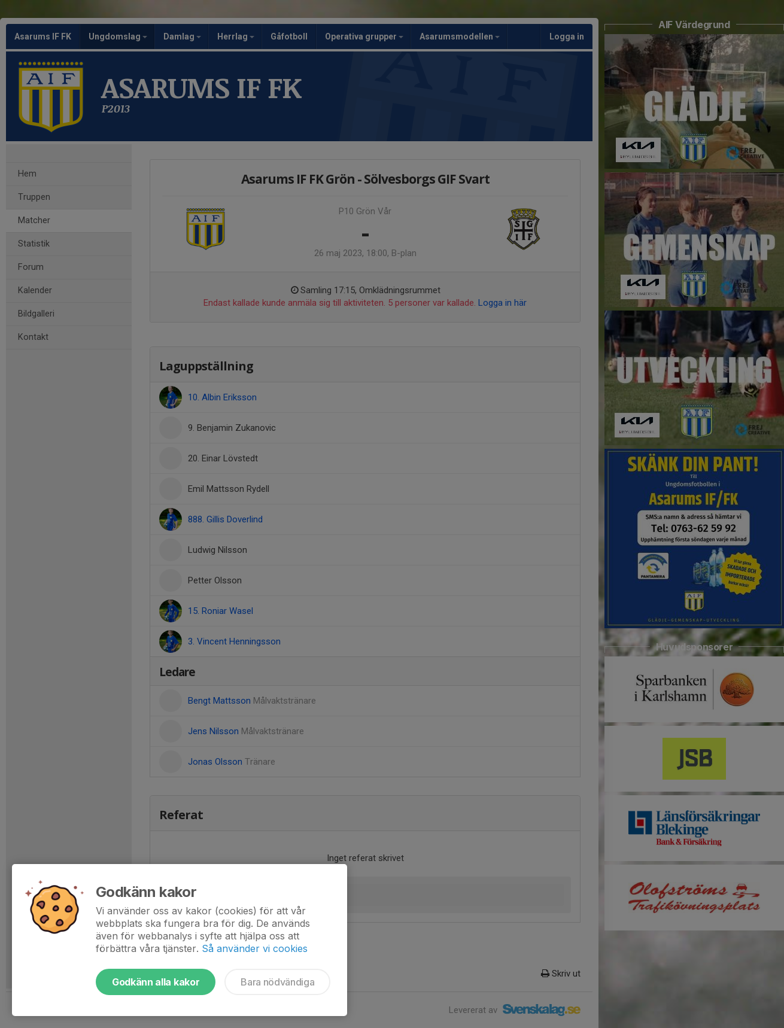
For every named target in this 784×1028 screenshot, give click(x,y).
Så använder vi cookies (255, 948)
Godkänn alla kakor (155, 982)
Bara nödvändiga (277, 982)
